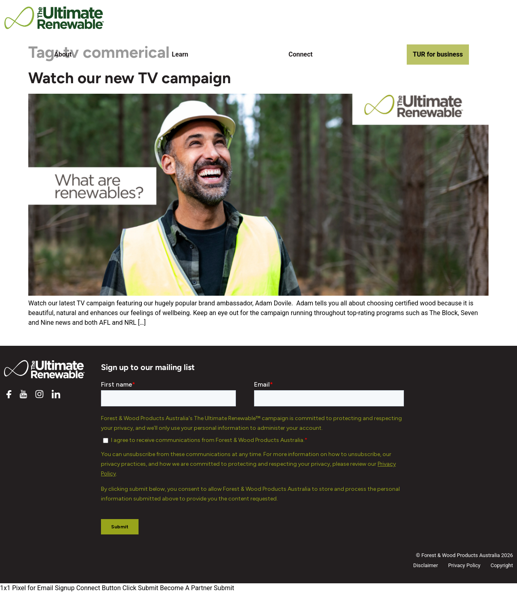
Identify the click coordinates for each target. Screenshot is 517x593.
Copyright (501, 565)
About (62, 54)
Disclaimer (425, 565)
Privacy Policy (464, 565)
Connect (300, 54)
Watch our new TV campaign (129, 78)
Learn (180, 54)
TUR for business (438, 54)
